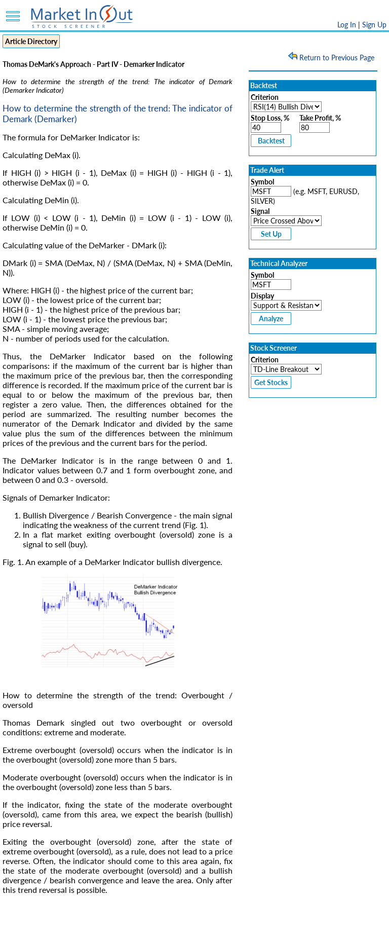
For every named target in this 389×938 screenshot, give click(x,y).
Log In (346, 24)
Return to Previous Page (332, 57)
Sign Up (374, 24)
